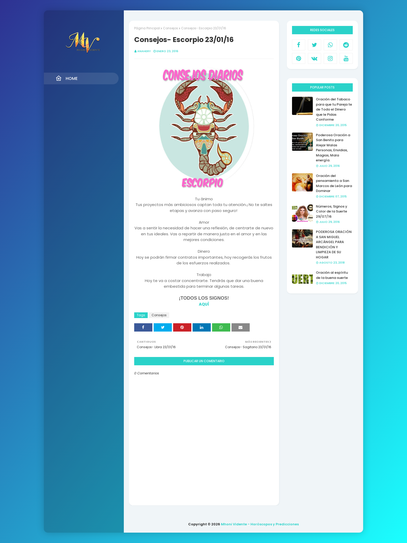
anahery (144, 51)
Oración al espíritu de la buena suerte (332, 275)
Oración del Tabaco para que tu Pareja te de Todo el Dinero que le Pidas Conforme (334, 109)
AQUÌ (204, 304)
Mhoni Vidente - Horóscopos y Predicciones (260, 524)
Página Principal (147, 28)
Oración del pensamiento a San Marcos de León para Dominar (334, 183)
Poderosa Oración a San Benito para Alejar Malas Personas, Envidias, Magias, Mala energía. (333, 148)
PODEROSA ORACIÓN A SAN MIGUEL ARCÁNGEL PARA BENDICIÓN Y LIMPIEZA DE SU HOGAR (334, 244)
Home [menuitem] (67, 78)
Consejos (170, 28)
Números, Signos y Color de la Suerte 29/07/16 (331, 211)
